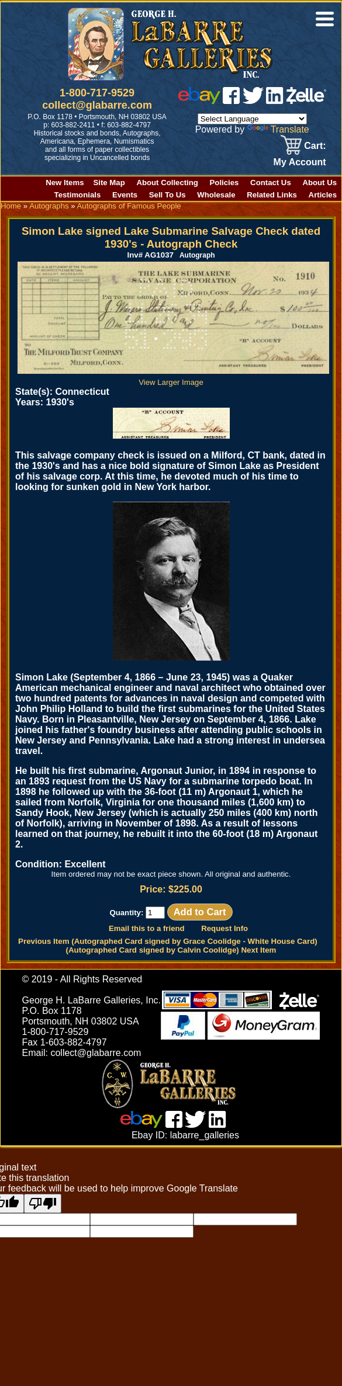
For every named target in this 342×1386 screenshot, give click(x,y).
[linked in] (275, 101)
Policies (224, 182)
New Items (65, 182)
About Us (319, 182)
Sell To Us (167, 194)
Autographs (48, 206)
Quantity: (137, 912)
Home (11, 206)
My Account (300, 162)
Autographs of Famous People (129, 206)
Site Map (109, 182)
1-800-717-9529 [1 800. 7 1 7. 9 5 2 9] (97, 93)
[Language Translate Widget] (252, 118)
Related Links (272, 194)
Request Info (224, 928)
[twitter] (253, 101)
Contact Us (270, 182)
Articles (323, 194)
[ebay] (199, 101)
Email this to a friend (147, 928)
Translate (278, 129)
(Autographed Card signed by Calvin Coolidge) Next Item (171, 950)
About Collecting (167, 182)
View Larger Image (173, 378)
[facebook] (231, 101)
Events (124, 194)
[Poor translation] (42, 1203)
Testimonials (77, 194)
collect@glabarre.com (97, 105)
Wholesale (216, 194)
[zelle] (306, 101)
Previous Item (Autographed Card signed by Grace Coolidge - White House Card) (167, 941)
